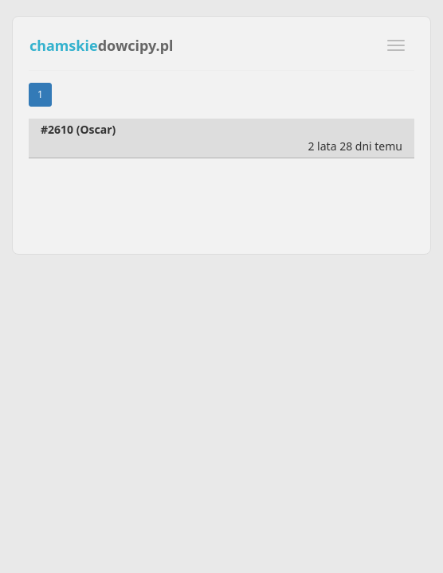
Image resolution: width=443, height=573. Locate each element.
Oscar (96, 129)
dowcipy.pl (101, 45)
